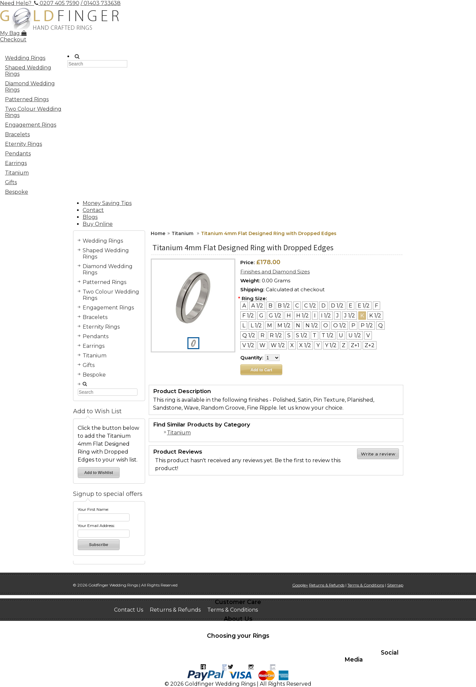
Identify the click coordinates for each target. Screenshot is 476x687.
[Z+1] (355, 345)
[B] (270, 306)
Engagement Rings (31, 126)
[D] (323, 306)
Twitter (237, 667)
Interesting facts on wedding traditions (233, 643)
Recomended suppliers (269, 656)
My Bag (13, 33)
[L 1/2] (256, 325)
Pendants (18, 153)
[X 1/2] (305, 345)
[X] (292, 345)
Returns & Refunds (175, 610)
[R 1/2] (276, 335)
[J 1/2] (349, 315)
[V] (368, 335)
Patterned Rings (27, 99)
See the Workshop (192, 627)
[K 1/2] (375, 315)
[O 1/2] (339, 325)
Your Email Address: (96, 525)
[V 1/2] (248, 345)
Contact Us (128, 610)
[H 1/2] (302, 315)
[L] (243, 325)
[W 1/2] (278, 345)
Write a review (378, 454)
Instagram (262, 667)
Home (158, 233)
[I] (315, 315)
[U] (341, 335)
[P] (353, 325)
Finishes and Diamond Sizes (275, 271)
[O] (325, 325)
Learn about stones (139, 650)
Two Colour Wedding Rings (33, 112)
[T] (314, 335)
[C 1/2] (310, 306)
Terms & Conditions (232, 610)
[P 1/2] (367, 325)
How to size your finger (145, 643)
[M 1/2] (284, 325)
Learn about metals (317, 643)
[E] (350, 306)
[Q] (380, 325)
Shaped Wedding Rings (31, 70)
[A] (244, 306)
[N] (298, 325)
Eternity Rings (23, 144)
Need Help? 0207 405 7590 (39, 3)
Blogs (90, 217)
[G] (261, 315)
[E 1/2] (364, 306)
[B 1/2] (284, 306)
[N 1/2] (311, 325)
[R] (262, 335)
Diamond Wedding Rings (30, 86)
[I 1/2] (326, 315)
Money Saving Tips (107, 203)
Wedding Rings (31, 59)
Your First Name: (93, 509)
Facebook (214, 667)
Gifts (11, 182)
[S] (289, 335)
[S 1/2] (301, 335)
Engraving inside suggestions (292, 650)
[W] (262, 345)
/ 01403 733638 (101, 3)
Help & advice (355, 650)
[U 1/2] (354, 335)
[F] (376, 306)
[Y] (318, 345)
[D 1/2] (337, 306)
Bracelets (17, 134)
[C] (297, 306)
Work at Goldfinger (288, 627)
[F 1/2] (248, 315)
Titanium (17, 173)
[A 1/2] (257, 306)
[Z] (343, 345)
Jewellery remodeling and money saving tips (173, 656)
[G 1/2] (275, 315)
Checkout (13, 39)
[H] (289, 315)
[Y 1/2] (330, 345)
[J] (337, 315)
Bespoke (16, 192)
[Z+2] (370, 345)
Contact (93, 210)
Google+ (300, 585)
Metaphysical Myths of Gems (209, 650)
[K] (362, 315)
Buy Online (98, 224)
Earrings (16, 163)
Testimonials (240, 627)
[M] (269, 325)
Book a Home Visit (137, 627)
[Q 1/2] (248, 335)
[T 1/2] (328, 335)
